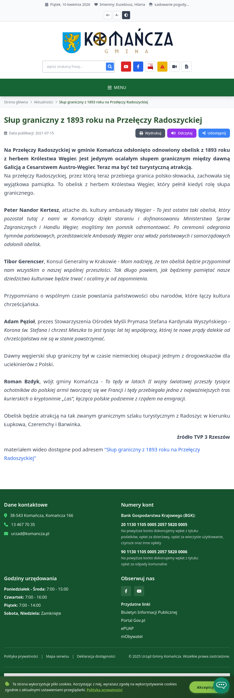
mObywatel (132, 636)
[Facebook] (138, 67)
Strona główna (16, 102)
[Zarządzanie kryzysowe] (162, 67)
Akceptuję (209, 687)
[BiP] (150, 67)
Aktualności (43, 102)
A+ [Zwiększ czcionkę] (108, 15)
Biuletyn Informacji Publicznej (149, 612)
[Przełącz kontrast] (126, 15)
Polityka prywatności (21, 656)
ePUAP (127, 628)
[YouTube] (126, 67)
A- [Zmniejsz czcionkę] (117, 15)
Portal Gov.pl (133, 620)
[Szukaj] (110, 67)
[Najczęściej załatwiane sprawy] (174, 67)
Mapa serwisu (57, 656)
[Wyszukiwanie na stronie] (78, 67)
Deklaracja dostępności (96, 656)
